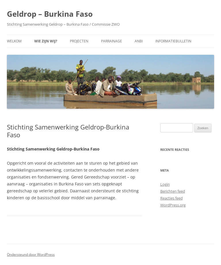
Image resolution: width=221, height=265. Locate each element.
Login (165, 184)
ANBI (139, 41)
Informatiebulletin (173, 41)
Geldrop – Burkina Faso (50, 14)
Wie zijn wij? (45, 41)
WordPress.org (173, 205)
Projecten (79, 41)
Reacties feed (171, 198)
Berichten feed (172, 191)
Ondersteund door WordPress (31, 254)
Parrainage (111, 41)
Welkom (14, 41)
